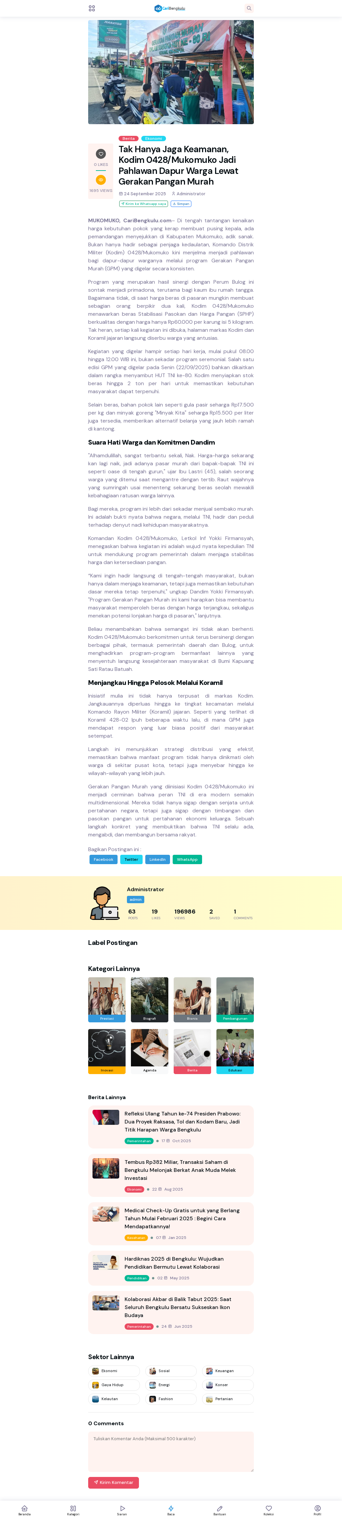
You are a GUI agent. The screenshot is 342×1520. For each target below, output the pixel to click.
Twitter (131, 859)
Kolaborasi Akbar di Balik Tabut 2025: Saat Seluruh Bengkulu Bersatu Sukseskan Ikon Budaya (178, 1307)
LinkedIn (158, 859)
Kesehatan (136, 1238)
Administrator (188, 194)
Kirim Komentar (113, 1482)
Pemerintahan (139, 1141)
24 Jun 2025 (177, 1326)
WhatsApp (187, 859)
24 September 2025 (142, 194)
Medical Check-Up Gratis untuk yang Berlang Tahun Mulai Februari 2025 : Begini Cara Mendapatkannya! (182, 1218)
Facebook (103, 859)
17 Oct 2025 (176, 1141)
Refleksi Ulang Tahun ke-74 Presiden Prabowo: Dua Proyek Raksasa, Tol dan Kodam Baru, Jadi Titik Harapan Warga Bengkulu (182, 1121)
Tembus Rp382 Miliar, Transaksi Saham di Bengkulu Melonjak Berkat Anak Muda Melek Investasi (180, 1170)
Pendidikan (137, 1278)
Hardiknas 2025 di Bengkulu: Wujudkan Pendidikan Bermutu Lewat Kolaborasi (174, 1262)
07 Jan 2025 (171, 1237)
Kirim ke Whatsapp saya (143, 204)
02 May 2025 (173, 1278)
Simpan (181, 204)
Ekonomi (153, 138)
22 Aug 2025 (167, 1189)
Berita (129, 138)
